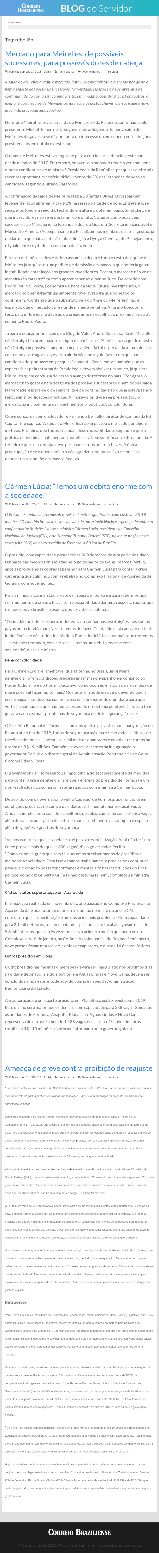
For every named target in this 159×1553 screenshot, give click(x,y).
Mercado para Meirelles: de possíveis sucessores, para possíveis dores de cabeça (73, 58)
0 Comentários (91, 71)
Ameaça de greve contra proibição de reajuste (78, 1068)
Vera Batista (66, 71)
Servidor (113, 71)
